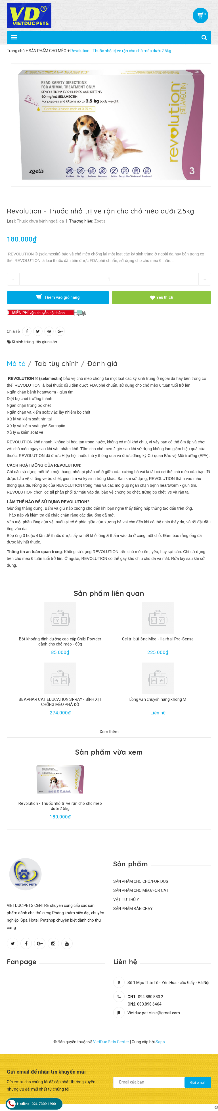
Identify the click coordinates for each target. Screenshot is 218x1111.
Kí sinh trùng (23, 342)
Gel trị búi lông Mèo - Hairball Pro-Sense (158, 639)
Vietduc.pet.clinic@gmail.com (153, 1013)
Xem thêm (109, 731)
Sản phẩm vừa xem (109, 752)
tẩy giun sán (46, 342)
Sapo (160, 1042)
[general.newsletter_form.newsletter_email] (162, 1082)
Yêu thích (161, 297)
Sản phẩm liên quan (109, 593)
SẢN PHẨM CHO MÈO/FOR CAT (141, 890)
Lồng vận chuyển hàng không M (157, 699)
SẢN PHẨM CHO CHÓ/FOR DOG (140, 881)
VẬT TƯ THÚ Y (126, 899)
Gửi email (198, 1082)
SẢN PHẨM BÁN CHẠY (133, 908)
